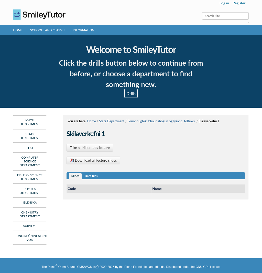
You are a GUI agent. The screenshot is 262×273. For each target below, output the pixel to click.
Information (83, 30)
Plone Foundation (136, 267)
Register (239, 3)
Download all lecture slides (93, 160)
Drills (131, 93)
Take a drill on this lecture (90, 147)
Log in (224, 3)
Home (18, 30)
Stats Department (111, 121)
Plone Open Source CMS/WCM (70, 267)
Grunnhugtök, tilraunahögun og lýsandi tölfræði (161, 121)
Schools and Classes (47, 30)
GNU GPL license (207, 267)
